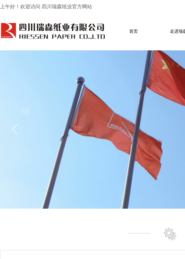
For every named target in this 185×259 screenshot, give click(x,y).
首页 (133, 31)
